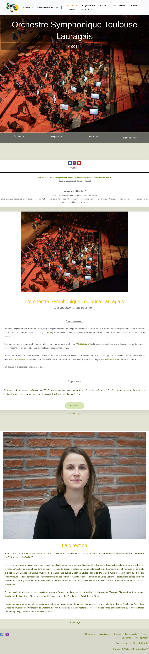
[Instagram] (7, 634)
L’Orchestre (70, 4)
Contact (102, 4)
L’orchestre (19, 136)
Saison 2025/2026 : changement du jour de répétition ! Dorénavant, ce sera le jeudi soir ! (74, 177)
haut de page (74, 413)
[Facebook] (62, 7)
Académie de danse (111, 359)
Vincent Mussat (18, 359)
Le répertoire (56, 136)
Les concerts (116, 4)
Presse (130, 4)
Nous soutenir (86, 9)
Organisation (87, 4)
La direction (93, 136)
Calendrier (70, 9)
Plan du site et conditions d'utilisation (131, 643)
